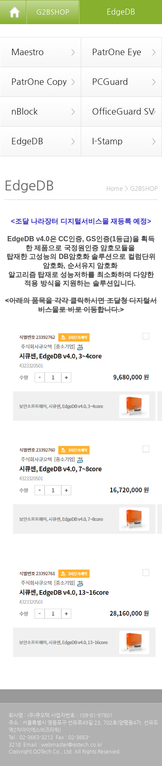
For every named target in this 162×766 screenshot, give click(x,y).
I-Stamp (118, 141)
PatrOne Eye (118, 52)
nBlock (37, 111)
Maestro (37, 52)
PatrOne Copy (37, 82)
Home (114, 188)
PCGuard (118, 82)
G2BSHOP (52, 12)
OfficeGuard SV (118, 111)
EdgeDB (37, 141)
